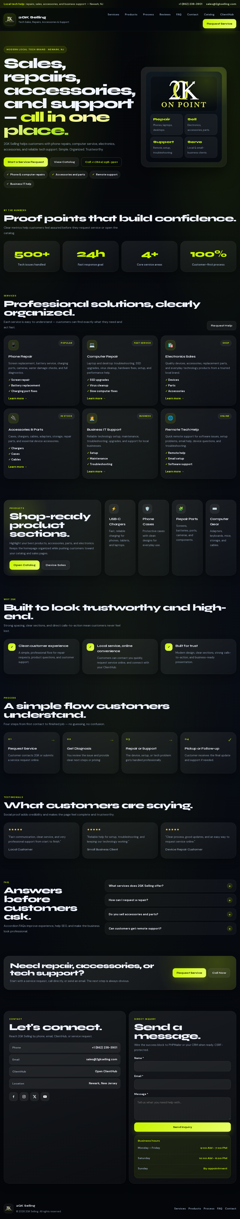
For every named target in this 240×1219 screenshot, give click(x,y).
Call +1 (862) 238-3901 (101, 162)
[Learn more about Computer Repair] (120, 374)
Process (148, 14)
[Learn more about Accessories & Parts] (41, 447)
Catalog (209, 14)
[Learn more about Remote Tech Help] (198, 447)
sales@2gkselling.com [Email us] (221, 4)
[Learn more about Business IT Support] (120, 447)
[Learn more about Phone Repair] (41, 374)
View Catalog (64, 162)
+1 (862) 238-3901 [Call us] (190, 4)
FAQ (179, 14)
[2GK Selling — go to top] (36, 19)
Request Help (221, 325)
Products (131, 14)
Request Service (219, 23)
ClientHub (227, 14)
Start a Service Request (26, 162)
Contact (192, 14)
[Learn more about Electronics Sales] (198, 374)
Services (113, 14)
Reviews (165, 14)
